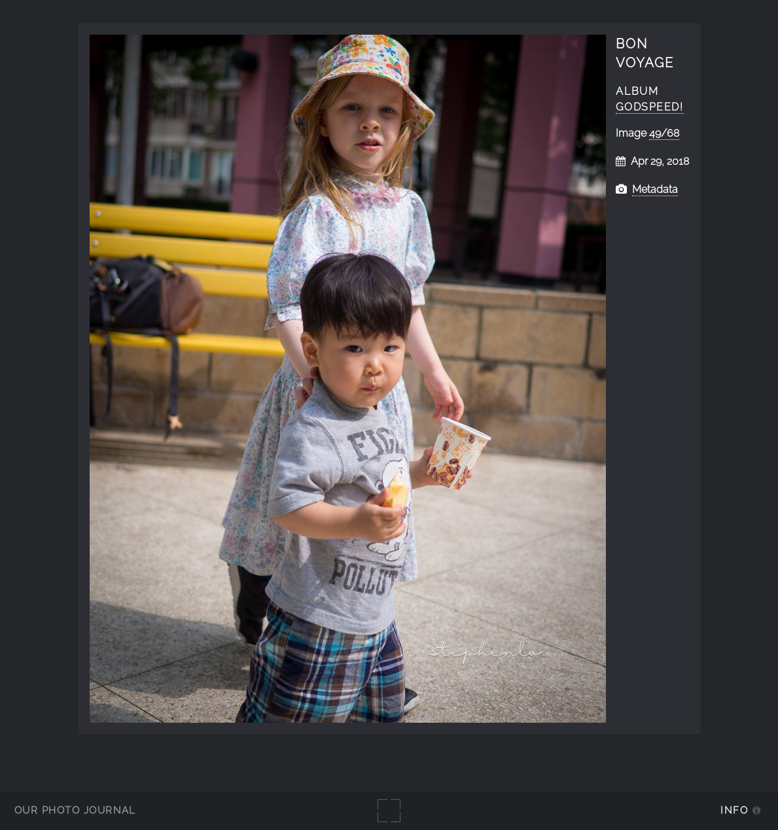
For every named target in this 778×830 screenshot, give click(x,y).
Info (734, 810)
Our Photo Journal (75, 810)
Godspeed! (649, 107)
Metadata (655, 189)
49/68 (664, 133)
